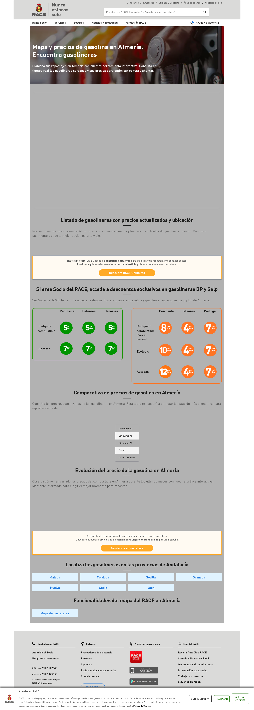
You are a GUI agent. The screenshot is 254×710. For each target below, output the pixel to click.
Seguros (79, 22)
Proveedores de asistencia (96, 655)
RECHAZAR (222, 698)
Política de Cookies (142, 706)
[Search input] (153, 12)
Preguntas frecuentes (45, 661)
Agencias (86, 667)
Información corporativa (192, 673)
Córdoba (103, 580)
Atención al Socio (42, 655)
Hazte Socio (39, 22)
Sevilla (151, 580)
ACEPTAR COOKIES (240, 698)
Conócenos (133, 3)
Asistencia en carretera (127, 550)
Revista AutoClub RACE (192, 655)
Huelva (55, 591)
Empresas (148, 3)
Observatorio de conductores (195, 667)
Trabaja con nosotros (190, 679)
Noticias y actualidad (105, 22)
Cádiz (103, 591)
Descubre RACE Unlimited (127, 273)
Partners (86, 661)
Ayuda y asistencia (207, 22)
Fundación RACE (136, 22)
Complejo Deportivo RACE (193, 661)
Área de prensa (192, 3)
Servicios (60, 22)
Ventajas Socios (213, 3)
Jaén (151, 591)
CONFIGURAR (200, 699)
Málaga (55, 580)
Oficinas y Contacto (169, 3)
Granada (199, 580)
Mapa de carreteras (54, 616)
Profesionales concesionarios (98, 673)
